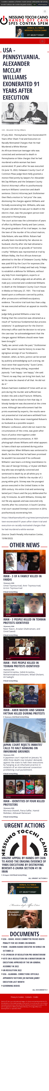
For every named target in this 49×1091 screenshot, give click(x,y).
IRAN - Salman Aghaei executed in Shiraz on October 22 (24, 948)
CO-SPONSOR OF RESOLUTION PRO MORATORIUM (24, 954)
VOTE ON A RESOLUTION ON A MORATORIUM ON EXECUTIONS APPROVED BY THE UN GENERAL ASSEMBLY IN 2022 (24, 962)
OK (34, 4)
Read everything (11, 592)
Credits (35, 997)
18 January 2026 (8, 583)
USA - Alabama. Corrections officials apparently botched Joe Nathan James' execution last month (21, 978)
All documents (40, 990)
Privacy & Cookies (17, 997)
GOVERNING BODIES (11, 985)
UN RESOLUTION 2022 (12, 970)
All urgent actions (38, 878)
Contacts (28, 997)
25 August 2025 (8, 875)
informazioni (42, 4)
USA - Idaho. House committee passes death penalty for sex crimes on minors (23, 941)
